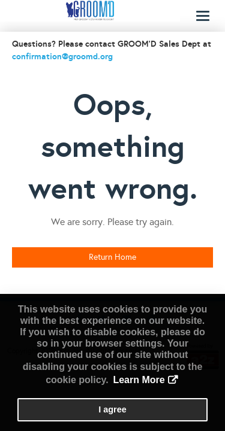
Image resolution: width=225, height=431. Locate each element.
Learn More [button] (138, 380)
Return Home (112, 257)
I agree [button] (112, 409)
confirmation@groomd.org (62, 56)
